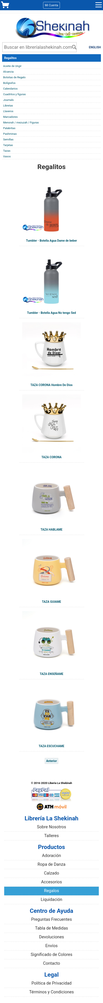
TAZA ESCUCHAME (51, 746)
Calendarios (10, 88)
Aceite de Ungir (12, 66)
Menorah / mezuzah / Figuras (21, 122)
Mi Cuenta (51, 5)
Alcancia (8, 71)
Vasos (7, 156)
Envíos (51, 945)
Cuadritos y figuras (14, 94)
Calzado (51, 873)
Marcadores (10, 116)
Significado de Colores (51, 954)
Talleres (51, 835)
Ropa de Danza (51, 864)
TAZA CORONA (51, 457)
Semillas (8, 139)
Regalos (51, 890)
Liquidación (51, 899)
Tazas (6, 150)
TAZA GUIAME (51, 601)
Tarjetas (8, 145)
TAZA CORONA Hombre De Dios (51, 385)
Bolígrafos (9, 83)
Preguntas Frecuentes (51, 919)
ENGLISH (95, 47)
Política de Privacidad (51, 983)
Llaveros (8, 111)
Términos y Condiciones (51, 991)
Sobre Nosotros (51, 826)
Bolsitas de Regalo (14, 77)
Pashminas (10, 133)
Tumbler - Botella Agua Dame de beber (51, 240)
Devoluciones (51, 936)
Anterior (51, 761)
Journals (8, 99)
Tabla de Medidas (51, 928)
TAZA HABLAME (51, 529)
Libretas (8, 105)
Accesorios (51, 881)
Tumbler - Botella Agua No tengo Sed (51, 312)
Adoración (51, 855)
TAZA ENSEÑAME (51, 674)
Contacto (51, 963)
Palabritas (9, 128)
